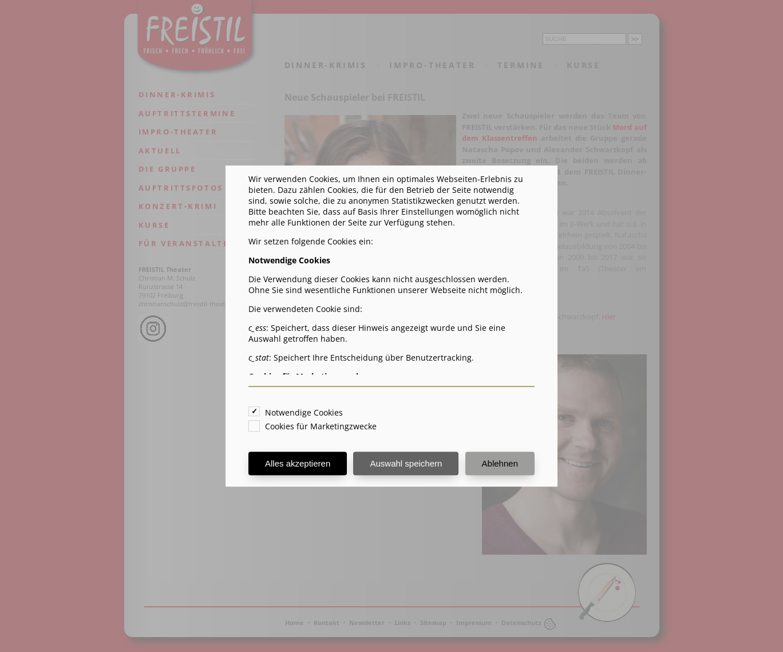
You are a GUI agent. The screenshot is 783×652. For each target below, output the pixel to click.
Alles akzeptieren (297, 463)
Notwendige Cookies (304, 412)
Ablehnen (500, 463)
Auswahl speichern (406, 463)
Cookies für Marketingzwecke (321, 426)
